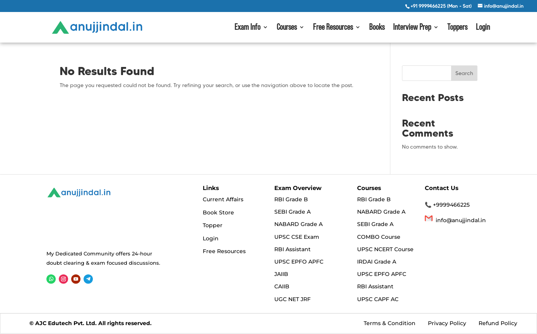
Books (377, 27)
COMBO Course (378, 236)
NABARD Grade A (298, 224)
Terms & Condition (390, 323)
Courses (287, 27)
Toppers (457, 27)
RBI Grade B (291, 199)
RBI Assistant (292, 249)
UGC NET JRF (292, 299)
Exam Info (247, 27)
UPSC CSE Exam (296, 236)
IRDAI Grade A (376, 261)
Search (464, 73)
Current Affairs (223, 199)
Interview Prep (412, 27)
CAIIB (281, 286)
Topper (212, 225)
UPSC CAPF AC (377, 299)
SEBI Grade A (292, 211)
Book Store (218, 212)
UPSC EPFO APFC (298, 261)
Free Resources (333, 27)
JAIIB (281, 274)
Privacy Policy (447, 323)
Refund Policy (498, 323)
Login (483, 27)
